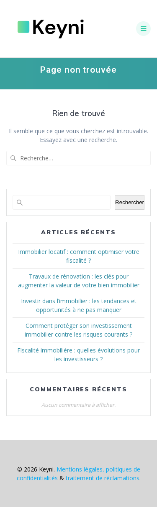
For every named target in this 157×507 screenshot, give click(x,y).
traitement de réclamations (102, 478)
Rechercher (129, 202)
